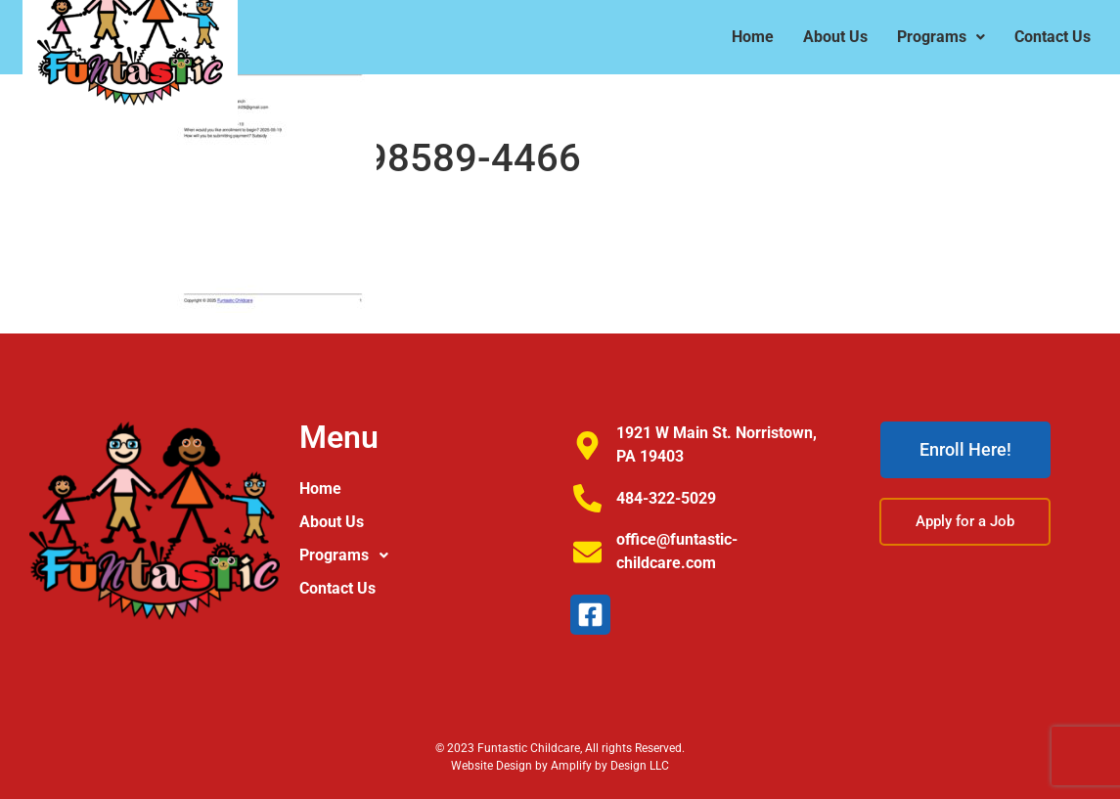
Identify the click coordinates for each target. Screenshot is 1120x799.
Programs (349, 555)
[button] (424, 555)
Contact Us (337, 588)
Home (320, 488)
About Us (331, 521)
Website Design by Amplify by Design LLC (560, 766)
